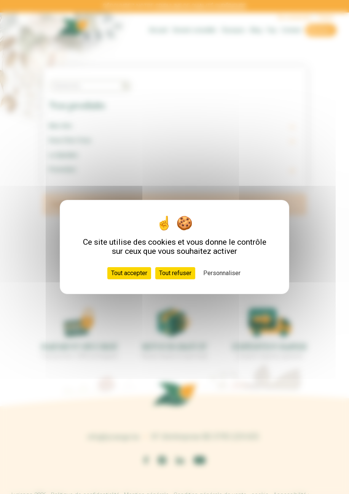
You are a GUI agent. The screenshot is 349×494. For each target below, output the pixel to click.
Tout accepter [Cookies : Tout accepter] (129, 273)
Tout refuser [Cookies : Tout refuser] (175, 273)
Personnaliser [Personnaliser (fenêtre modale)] (222, 273)
